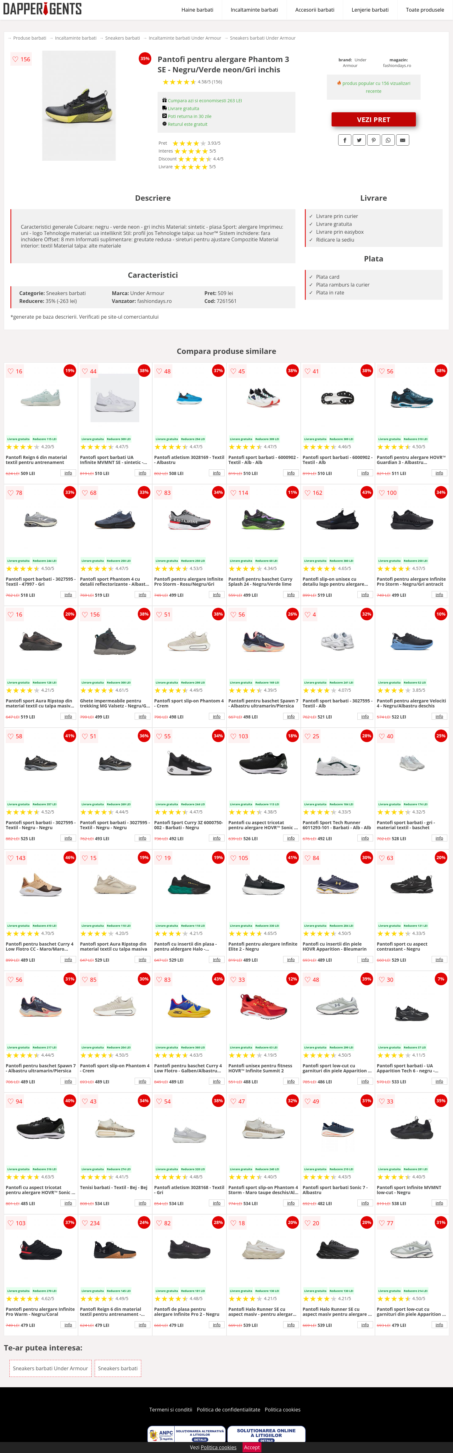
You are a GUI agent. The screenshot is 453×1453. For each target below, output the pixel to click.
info (68, 473)
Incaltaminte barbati (254, 9)
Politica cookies (283, 1409)
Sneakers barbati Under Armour (263, 38)
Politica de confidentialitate (228, 1409)
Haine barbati (197, 9)
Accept (252, 1447)
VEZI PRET (373, 119)
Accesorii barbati (314, 9)
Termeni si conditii (171, 1409)
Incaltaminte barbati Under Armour (185, 38)
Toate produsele (425, 9)
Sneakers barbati (122, 38)
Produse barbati (29, 38)
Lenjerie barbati (370, 9)
